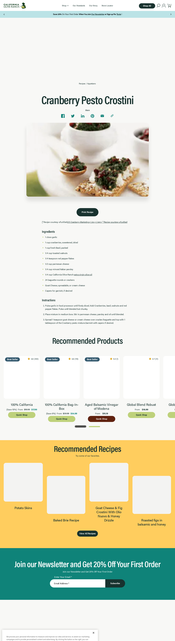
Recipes (82, 84)
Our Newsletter (97, 14)
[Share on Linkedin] (82, 116)
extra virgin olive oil (83, 274)
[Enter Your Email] (77, 583)
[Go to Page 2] (94, 426)
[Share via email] (102, 116)
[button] (65, 5)
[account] (164, 6)
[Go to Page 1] (80, 426)
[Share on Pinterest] (92, 116)
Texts (119, 14)
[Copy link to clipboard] (112, 116)
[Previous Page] (4, 14)
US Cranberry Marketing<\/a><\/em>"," (97, 222)
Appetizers (91, 84)
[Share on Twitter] (72, 116)
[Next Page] (171, 14)
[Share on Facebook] (63, 116)
